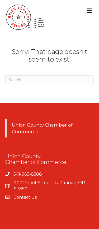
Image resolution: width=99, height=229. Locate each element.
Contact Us (25, 197)
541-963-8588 (27, 174)
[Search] (49, 79)
